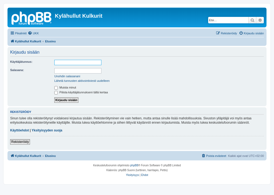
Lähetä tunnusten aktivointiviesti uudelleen (82, 80)
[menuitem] (33, 33)
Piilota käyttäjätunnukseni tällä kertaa (81, 92)
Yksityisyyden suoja (47, 130)
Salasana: (17, 70)
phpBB (134, 165)
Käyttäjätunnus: (21, 61)
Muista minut (65, 87)
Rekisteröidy (20, 142)
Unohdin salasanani (67, 76)
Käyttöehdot (19, 130)
